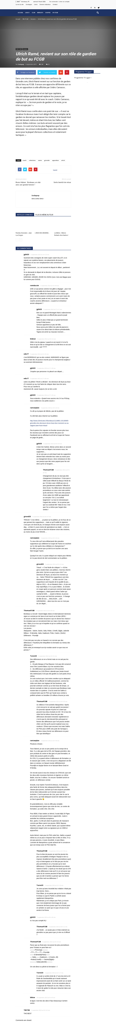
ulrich (63, 160)
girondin (47, 160)
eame (40, 160)
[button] (97, 12)
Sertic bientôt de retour (62, 182)
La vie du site (20, 4)
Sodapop (21, 64)
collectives (32, 160)
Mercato (40, 12)
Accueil (20, 12)
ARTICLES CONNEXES (25, 215)
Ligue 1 (27, 12)
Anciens (25, 49)
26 (47, 64)
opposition (55, 160)
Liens (35, 4)
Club (33, 12)
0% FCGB (55, 12)
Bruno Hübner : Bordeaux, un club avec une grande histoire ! (28, 183)
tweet (55, 170)
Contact (55, 4)
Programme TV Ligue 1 (82, 78)
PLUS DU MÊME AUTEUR (44, 215)
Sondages (29, 4)
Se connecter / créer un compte (59, 1)
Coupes (47, 12)
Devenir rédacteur (45, 4)
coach (24, 160)
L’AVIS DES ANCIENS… (42, 233)
